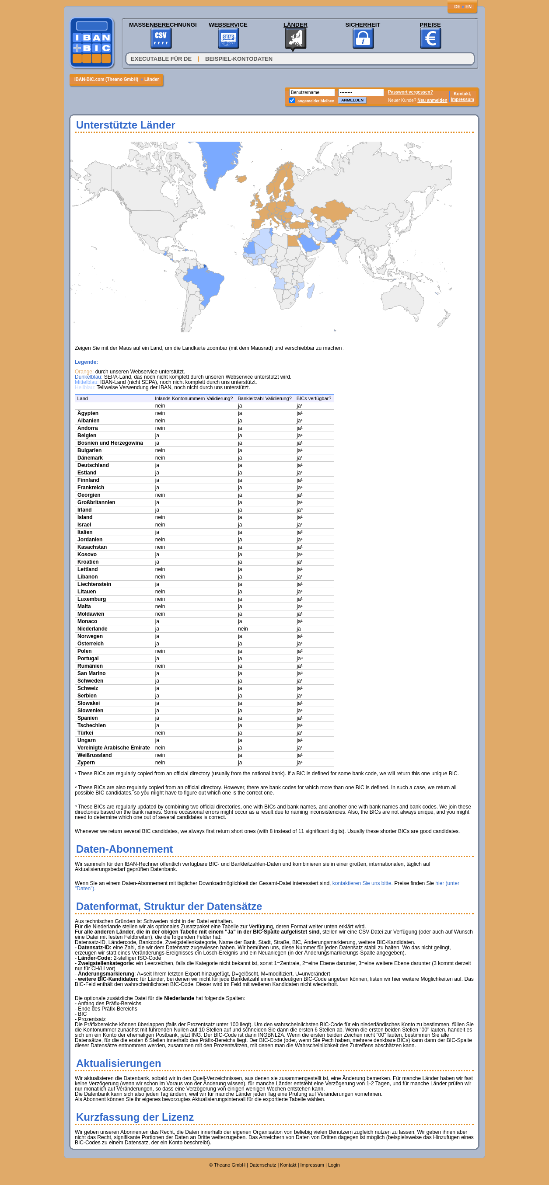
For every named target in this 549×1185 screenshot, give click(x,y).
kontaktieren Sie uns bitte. (362, 883)
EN (468, 6)
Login (334, 1165)
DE (457, 6)
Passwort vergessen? (410, 92)
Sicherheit (363, 24)
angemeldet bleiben (315, 101)
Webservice (228, 24)
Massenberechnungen (160, 24)
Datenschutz (262, 1165)
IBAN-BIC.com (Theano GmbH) (107, 79)
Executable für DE (161, 59)
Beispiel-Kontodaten (239, 59)
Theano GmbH (229, 1165)
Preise (430, 24)
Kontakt (288, 1165)
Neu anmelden (432, 100)
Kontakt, (462, 93)
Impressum (462, 99)
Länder (295, 24)
